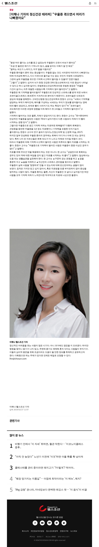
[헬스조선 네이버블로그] (49, 523)
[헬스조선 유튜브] (42, 523)
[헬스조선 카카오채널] (57, 523)
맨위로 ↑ (40, 536)
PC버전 (32, 536)
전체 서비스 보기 (63, 536)
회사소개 (25, 531)
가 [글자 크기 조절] (95, 3)
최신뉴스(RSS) (51, 536)
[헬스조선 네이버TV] (64, 523)
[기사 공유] (90, 3)
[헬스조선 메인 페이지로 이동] (11, 3)
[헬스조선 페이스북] (35, 523)
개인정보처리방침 (37, 531)
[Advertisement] (49, 40)
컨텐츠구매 (64, 531)
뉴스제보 (73, 531)
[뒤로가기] (2, 3)
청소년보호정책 (52, 531)
